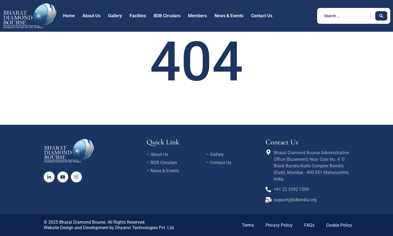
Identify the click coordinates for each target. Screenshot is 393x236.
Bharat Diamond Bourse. (82, 222)
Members (197, 15)
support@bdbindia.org (295, 199)
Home (69, 15)
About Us (91, 15)
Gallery (115, 15)
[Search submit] (381, 16)
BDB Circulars (167, 15)
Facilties (138, 15)
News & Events (229, 15)
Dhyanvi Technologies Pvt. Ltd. (145, 227)
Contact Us (261, 15)
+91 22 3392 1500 (291, 189)
